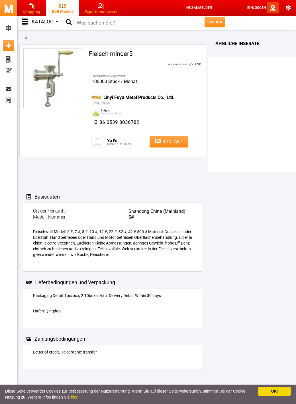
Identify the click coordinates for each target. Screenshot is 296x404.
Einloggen (256, 8)
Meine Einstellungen (8, 28)
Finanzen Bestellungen (8, 100)
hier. (74, 397)
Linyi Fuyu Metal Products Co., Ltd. (139, 97)
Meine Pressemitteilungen (8, 71)
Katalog (45, 22)
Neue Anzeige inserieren (8, 45)
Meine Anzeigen (8, 60)
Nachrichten (8, 89)
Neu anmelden (199, 8)
